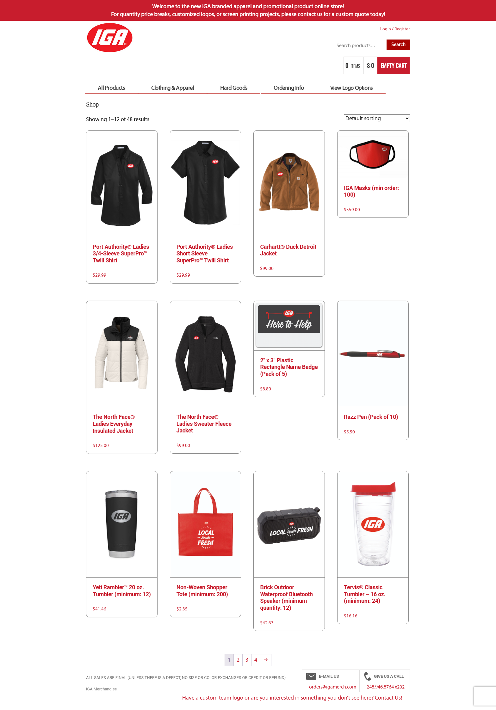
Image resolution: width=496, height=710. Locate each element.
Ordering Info (289, 88)
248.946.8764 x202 (386, 687)
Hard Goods (233, 88)
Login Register (395, 29)
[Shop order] (377, 118)
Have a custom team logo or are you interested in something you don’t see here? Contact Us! (292, 698)
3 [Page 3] (246, 660)
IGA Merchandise (101, 689)
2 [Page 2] (238, 660)
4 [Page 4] (255, 660)
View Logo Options (351, 88)
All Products (111, 88)
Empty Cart (393, 66)
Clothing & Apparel (172, 88)
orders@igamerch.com (332, 687)
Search (398, 44)
